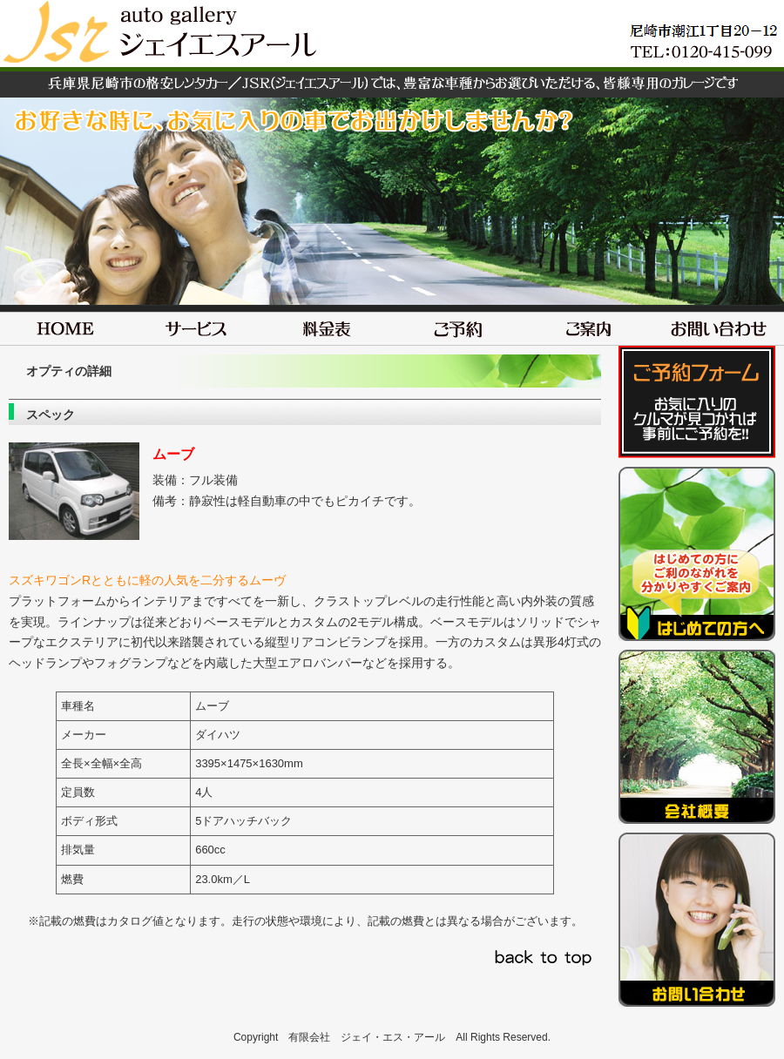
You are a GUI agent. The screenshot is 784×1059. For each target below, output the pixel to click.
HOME (65, 325)
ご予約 (457, 325)
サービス (196, 325)
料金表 (326, 325)
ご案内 (588, 325)
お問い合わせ (718, 325)
